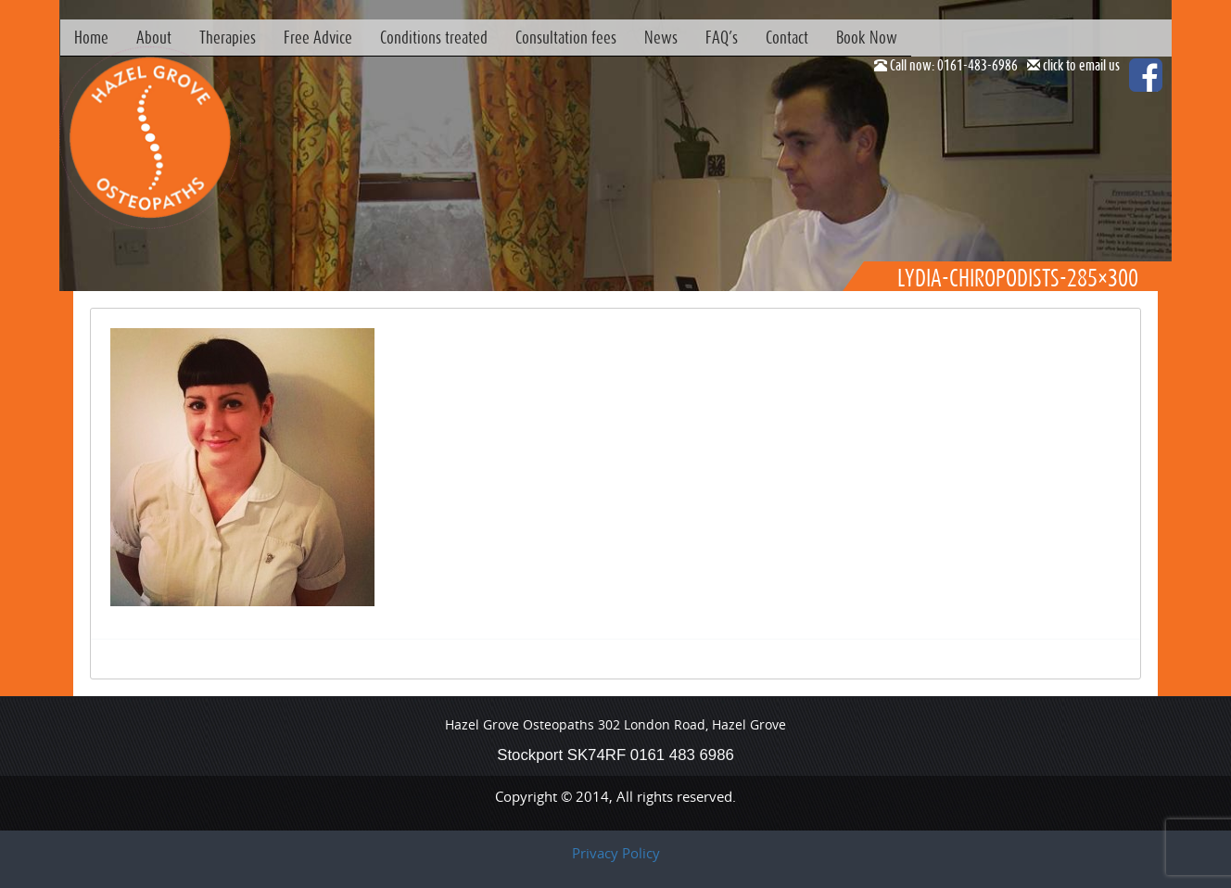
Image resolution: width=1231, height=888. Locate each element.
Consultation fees (565, 37)
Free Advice (318, 37)
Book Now (866, 37)
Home (91, 37)
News (661, 37)
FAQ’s (721, 37)
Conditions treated (434, 37)
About (153, 37)
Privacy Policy (616, 853)
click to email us (1081, 65)
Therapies (227, 37)
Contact (787, 37)
